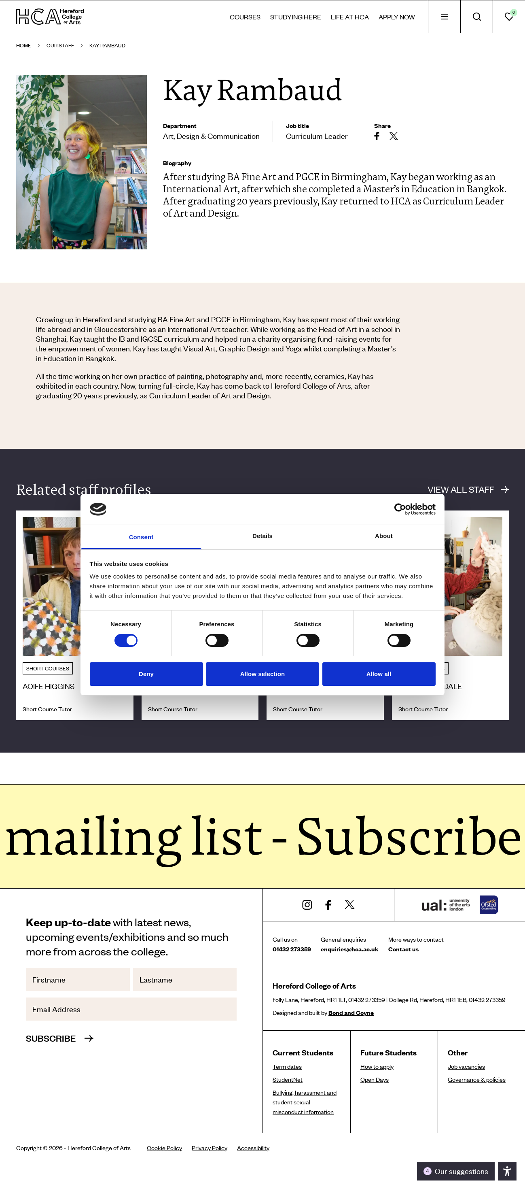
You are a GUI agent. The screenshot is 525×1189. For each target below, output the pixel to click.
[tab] (444, 16)
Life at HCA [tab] (350, 16)
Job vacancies (466, 1066)
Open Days (374, 1079)
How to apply (377, 1066)
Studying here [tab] (295, 16)
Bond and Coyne (351, 1012)
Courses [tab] (245, 16)
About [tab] (384, 535)
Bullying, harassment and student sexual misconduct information (305, 1102)
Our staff (60, 45)
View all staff (468, 489)
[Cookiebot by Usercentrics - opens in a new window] (400, 509)
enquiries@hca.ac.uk (350, 949)
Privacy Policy (209, 1148)
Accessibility (253, 1148)
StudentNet (288, 1079)
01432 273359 (292, 949)
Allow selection (262, 673)
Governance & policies (477, 1079)
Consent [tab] (141, 537)
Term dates (287, 1066)
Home (23, 45)
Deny (146, 673)
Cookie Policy (164, 1148)
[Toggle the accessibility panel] (456, 1171)
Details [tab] (262, 535)
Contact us (403, 949)
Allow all (379, 673)
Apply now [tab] (397, 16)
